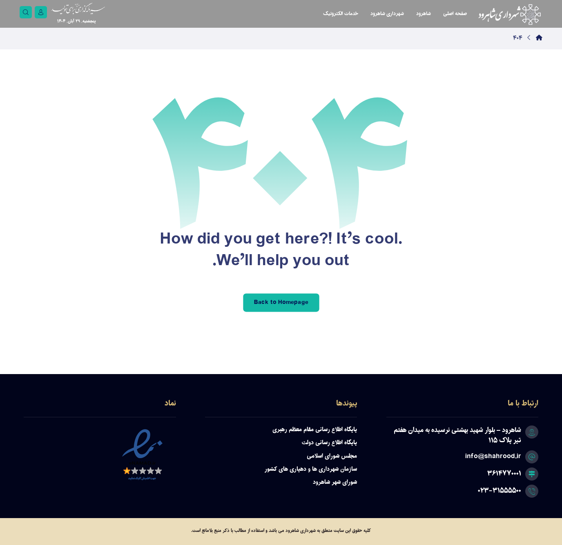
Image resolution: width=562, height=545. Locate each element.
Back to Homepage (281, 302)
